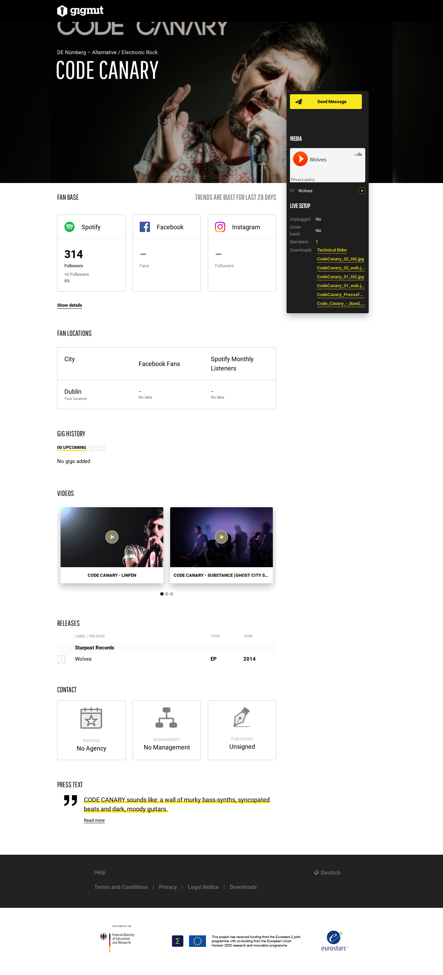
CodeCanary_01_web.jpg (341, 285)
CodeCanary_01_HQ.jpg (340, 276)
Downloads (243, 887)
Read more (94, 820)
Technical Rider (332, 250)
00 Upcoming (72, 447)
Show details (69, 305)
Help (99, 872)
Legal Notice (203, 887)
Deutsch (331, 872)
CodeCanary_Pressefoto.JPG (341, 294)
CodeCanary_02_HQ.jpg (340, 258)
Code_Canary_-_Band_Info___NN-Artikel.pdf (341, 303)
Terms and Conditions (121, 887)
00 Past (97, 447)
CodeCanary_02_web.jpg (341, 267)
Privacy (168, 887)
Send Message (331, 101)
